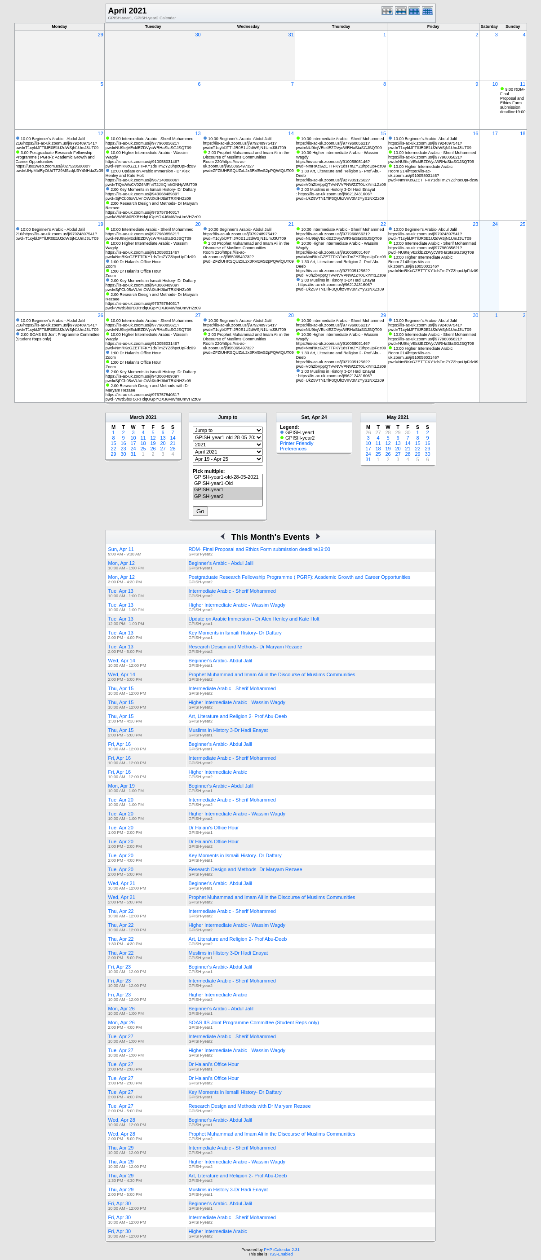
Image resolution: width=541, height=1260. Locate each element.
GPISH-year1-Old (227, 483)
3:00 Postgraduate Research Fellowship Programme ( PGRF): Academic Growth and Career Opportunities (55, 157)
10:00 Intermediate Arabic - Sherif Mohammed (152, 139)
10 (495, 84)
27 (197, 315)
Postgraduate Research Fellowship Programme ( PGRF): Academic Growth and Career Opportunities (300, 577)
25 (522, 224)
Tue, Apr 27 (120, 1036)
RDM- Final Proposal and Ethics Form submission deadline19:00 (259, 549)
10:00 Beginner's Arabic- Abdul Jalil (239, 139)
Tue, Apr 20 (120, 799)
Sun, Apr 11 (121, 549)
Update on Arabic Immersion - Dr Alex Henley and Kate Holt (254, 618)
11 (522, 84)
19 (100, 224)
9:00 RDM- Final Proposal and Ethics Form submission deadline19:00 (513, 100)
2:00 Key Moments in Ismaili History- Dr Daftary (153, 189)
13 (197, 133)
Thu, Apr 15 (121, 688)
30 (197, 34)
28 (291, 315)
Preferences (293, 448)
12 (100, 133)
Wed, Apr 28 (121, 1120)
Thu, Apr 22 (121, 911)
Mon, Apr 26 (121, 1008)
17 (495, 133)
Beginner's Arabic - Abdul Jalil (221, 563)
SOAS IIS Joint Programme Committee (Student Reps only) (254, 1022)
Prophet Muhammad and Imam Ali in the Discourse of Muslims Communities (272, 674)
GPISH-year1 (227, 490)
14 (291, 133)
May (391, 417)
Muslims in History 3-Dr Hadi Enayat (228, 730)
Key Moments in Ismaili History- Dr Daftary (235, 632)
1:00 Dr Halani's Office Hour (136, 262)
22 (383, 224)
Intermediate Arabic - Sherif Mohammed (232, 591)
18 (522, 133)
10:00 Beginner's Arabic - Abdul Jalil (53, 139)
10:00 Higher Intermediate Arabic (423, 166)
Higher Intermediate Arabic (218, 772)
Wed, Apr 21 (121, 883)
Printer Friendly (297, 443)
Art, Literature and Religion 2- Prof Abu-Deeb (238, 716)
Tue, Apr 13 (120, 591)
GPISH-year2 (227, 496)
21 (291, 224)
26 (100, 315)
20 (197, 224)
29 (100, 34)
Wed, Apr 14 (121, 660)
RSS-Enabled (280, 1254)
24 (495, 224)
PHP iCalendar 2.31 (281, 1249)
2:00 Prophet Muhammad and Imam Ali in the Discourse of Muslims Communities (246, 154)
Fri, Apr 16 (119, 744)
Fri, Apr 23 (119, 966)
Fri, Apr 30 (119, 1203)
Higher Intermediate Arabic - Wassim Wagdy (237, 605)
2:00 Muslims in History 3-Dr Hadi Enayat (338, 189)
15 (383, 133)
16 (475, 133)
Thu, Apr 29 (121, 1147)
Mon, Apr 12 (121, 563)
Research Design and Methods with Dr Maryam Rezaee (250, 1106)
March (137, 417)
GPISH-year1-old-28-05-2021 (227, 477)
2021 (151, 417)
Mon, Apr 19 (121, 786)
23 (475, 224)
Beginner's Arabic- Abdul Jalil (221, 660)
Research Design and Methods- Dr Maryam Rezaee (245, 646)
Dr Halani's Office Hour (214, 827)
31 (291, 34)
